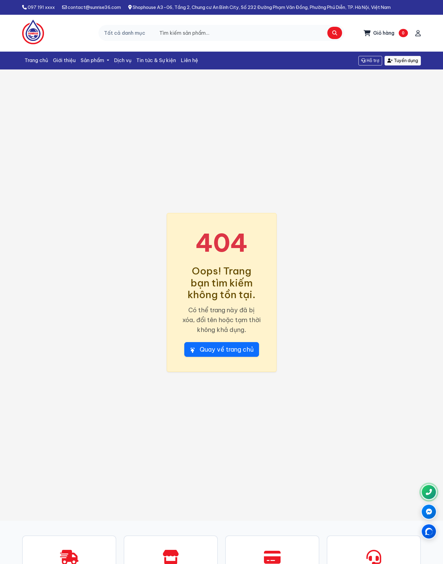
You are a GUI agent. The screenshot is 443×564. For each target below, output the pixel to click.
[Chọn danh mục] (126, 33)
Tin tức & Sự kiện (156, 60)
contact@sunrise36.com (91, 7)
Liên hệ (189, 60)
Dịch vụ (122, 60)
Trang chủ (36, 60)
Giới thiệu (64, 60)
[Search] (249, 33)
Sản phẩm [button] (93, 60)
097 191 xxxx (38, 7)
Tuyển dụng (402, 60)
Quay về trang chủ (222, 349)
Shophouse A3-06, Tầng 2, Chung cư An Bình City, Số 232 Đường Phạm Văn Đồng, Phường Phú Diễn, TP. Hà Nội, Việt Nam (259, 7)
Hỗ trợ (370, 60)
